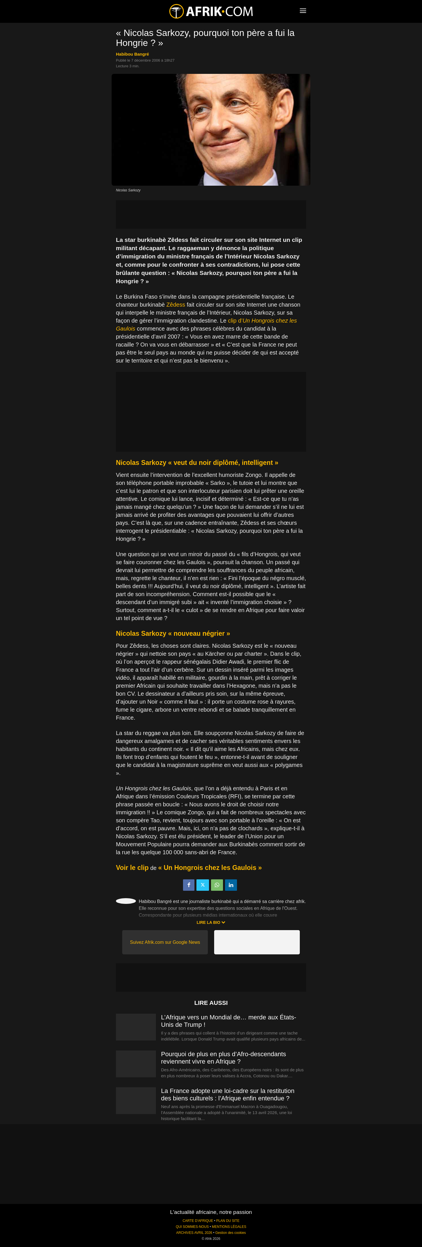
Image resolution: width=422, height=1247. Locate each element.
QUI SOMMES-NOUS (192, 1227)
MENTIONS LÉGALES (229, 1227)
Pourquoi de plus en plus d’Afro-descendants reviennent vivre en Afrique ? (223, 1057)
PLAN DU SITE (227, 1221)
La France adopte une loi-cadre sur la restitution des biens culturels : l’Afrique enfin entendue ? (227, 1094)
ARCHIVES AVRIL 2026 (194, 1233)
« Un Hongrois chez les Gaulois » (210, 867)
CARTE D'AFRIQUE (197, 1221)
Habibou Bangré (132, 54)
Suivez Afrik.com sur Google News (165, 942)
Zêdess (175, 304)
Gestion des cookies (230, 1233)
